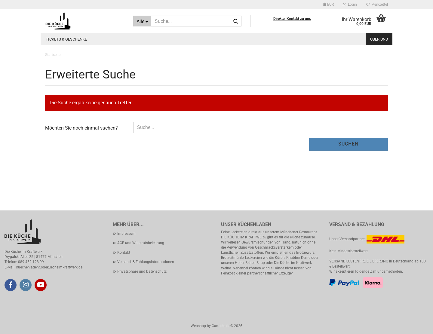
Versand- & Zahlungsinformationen (145, 262)
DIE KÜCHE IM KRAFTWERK (243, 237)
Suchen (348, 144)
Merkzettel (377, 4)
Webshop (198, 326)
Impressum (126, 233)
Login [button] (350, 4)
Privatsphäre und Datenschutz (142, 271)
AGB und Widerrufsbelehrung (140, 243)
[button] (328, 4)
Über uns (379, 39)
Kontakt (123, 252)
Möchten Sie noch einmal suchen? (81, 128)
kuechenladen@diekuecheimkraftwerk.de (49, 267)
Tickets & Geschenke (66, 39)
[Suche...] (142, 21)
